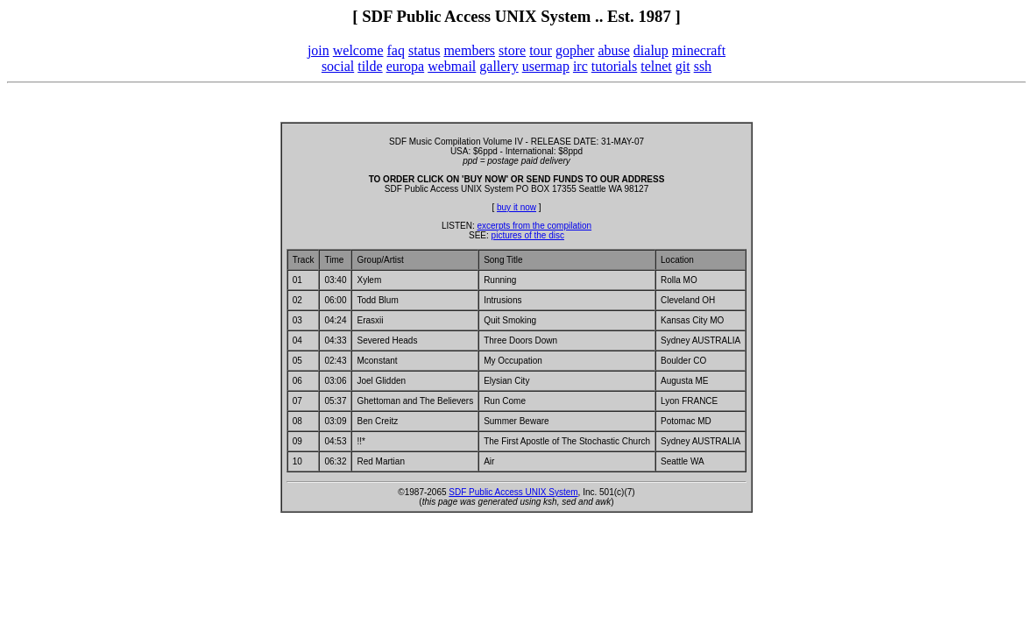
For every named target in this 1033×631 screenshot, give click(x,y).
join (318, 50)
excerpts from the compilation (534, 225)
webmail (452, 66)
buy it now (516, 207)
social (338, 66)
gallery (498, 66)
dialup (651, 50)
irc (580, 66)
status (424, 50)
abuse (613, 50)
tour (540, 50)
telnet (656, 66)
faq (396, 50)
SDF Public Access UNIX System (513, 492)
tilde (369, 66)
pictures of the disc (528, 235)
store (512, 50)
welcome (358, 50)
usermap (546, 66)
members (469, 50)
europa (405, 66)
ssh (702, 66)
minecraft (698, 50)
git (683, 66)
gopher (574, 50)
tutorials (614, 66)
